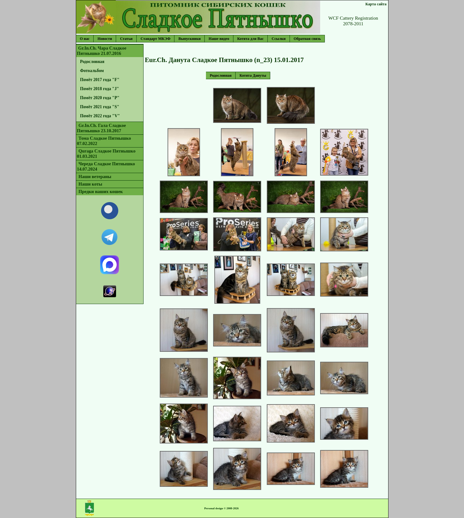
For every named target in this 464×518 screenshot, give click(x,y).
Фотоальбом (92, 70)
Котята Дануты (253, 75)
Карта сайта (375, 4)
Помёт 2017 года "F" (100, 79)
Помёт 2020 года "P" (100, 97)
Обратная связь (307, 38)
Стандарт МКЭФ (155, 38)
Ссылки (278, 38)
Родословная (92, 61)
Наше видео (219, 38)
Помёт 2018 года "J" (99, 88)
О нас (85, 38)
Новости (105, 38)
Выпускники (189, 38)
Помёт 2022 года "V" (100, 116)
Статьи (126, 38)
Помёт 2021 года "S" (99, 106)
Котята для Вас (250, 38)
